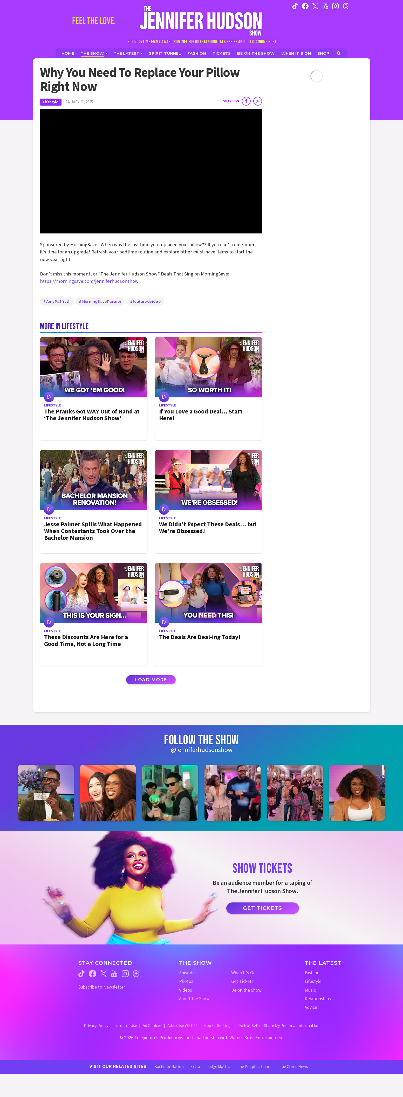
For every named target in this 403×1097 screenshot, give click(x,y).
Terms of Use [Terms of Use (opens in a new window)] (125, 1026)
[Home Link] (201, 20)
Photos (186, 981)
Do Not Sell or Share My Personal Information (278, 1026)
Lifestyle (50, 102)
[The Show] (94, 53)
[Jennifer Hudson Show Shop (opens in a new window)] (323, 53)
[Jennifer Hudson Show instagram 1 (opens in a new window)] (46, 793)
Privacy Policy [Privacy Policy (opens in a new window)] (96, 1026)
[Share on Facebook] (246, 101)
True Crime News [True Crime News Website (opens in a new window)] (293, 1067)
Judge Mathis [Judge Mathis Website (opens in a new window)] (218, 1067)
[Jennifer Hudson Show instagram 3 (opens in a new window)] (170, 793)
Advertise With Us (183, 1026)
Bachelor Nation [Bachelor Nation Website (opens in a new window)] (169, 1067)
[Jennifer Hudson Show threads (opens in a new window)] (136, 973)
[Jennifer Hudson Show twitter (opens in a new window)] (315, 6)
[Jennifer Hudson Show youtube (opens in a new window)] (325, 6)
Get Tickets (262, 908)
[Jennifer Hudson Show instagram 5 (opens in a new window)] (295, 793)
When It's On (243, 973)
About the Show (194, 999)
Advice (311, 1007)
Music (310, 990)
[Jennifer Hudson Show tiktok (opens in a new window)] (295, 6)
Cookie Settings (218, 1026)
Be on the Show (246, 990)
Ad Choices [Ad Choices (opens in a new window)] (152, 1026)
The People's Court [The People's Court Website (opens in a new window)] (254, 1067)
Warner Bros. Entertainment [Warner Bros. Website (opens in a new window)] (256, 1037)
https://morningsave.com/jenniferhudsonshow (89, 281)
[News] (128, 53)
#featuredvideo (145, 301)
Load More (151, 679)
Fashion (312, 973)
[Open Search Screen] (339, 53)
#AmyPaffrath (57, 301)
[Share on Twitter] (257, 101)
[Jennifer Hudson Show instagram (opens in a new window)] (335, 6)
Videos (185, 990)
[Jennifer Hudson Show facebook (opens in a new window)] (305, 6)
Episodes (188, 973)
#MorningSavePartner (100, 301)
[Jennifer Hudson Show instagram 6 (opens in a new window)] (357, 793)
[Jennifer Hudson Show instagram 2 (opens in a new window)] (108, 793)
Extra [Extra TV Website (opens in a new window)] (195, 1067)
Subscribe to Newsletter (101, 987)
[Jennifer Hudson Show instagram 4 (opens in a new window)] (232, 793)
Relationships (318, 999)
